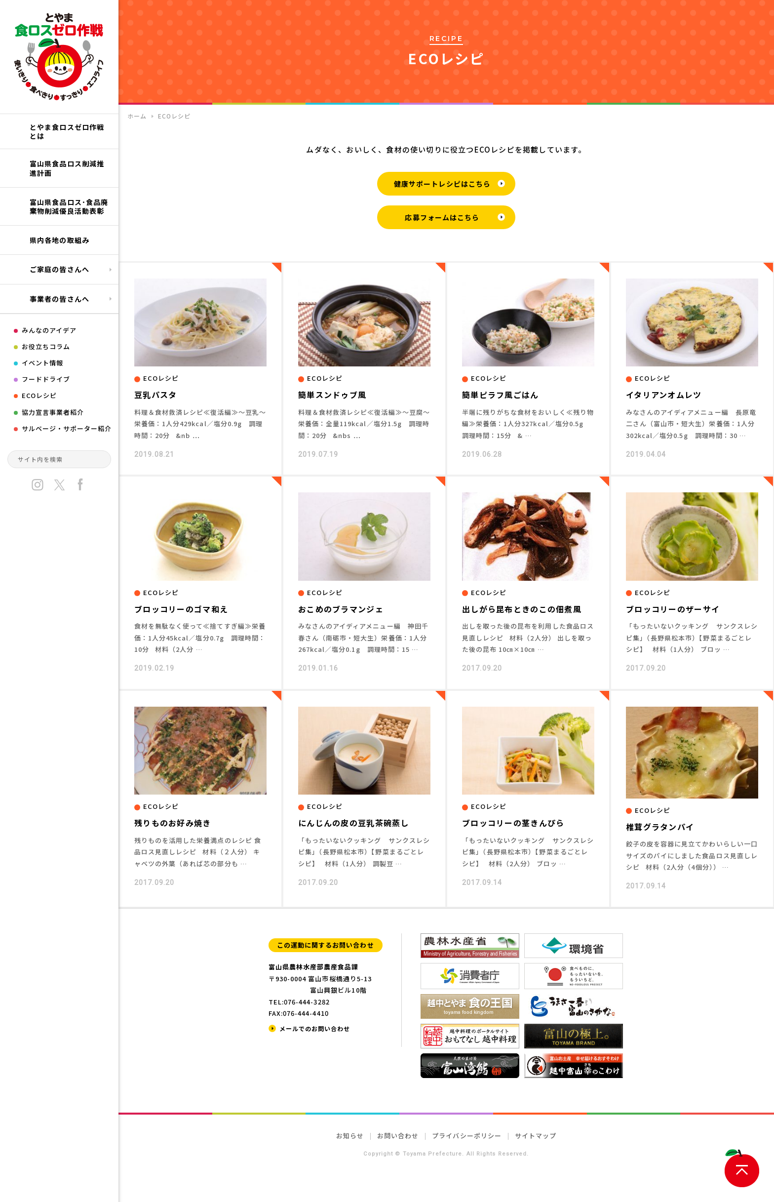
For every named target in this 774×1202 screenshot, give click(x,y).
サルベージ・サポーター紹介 (67, 428)
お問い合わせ (398, 1135)
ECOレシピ (39, 395)
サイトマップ (535, 1135)
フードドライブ (46, 379)
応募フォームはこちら (442, 217)
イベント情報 (42, 362)
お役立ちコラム (46, 346)
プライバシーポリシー (466, 1135)
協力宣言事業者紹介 (53, 412)
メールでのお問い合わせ (314, 1028)
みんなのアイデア (49, 330)
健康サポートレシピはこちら (442, 184)
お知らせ (350, 1135)
